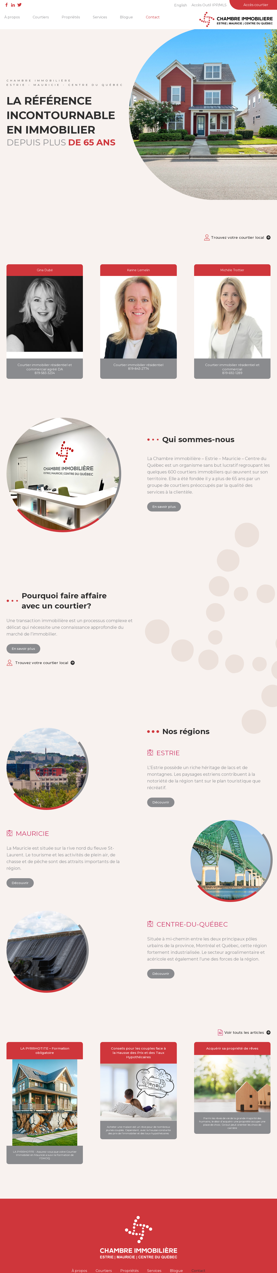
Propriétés (71, 17)
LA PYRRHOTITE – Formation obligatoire (44, 1050)
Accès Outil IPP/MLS (209, 5)
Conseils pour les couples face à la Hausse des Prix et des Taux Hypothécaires (138, 1052)
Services (100, 17)
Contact (153, 17)
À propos (12, 17)
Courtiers (41, 17)
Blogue (126, 17)
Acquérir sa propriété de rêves (232, 1048)
